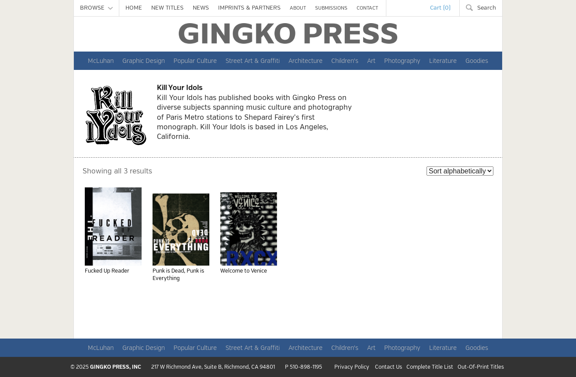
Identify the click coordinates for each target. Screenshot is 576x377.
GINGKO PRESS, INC (115, 367)
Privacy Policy (351, 367)
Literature (443, 61)
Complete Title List (429, 367)
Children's (344, 61)
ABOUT (298, 8)
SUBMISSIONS (331, 8)
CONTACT (367, 8)
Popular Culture (195, 61)
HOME (133, 7)
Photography (402, 61)
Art (371, 61)
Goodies (476, 61)
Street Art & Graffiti (253, 61)
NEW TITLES (167, 7)
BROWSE (96, 7)
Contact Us (388, 367)
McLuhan (101, 61)
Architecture (305, 61)
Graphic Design (143, 61)
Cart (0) (440, 7)
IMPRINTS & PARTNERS (249, 7)
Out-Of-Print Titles (481, 367)
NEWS (201, 7)
